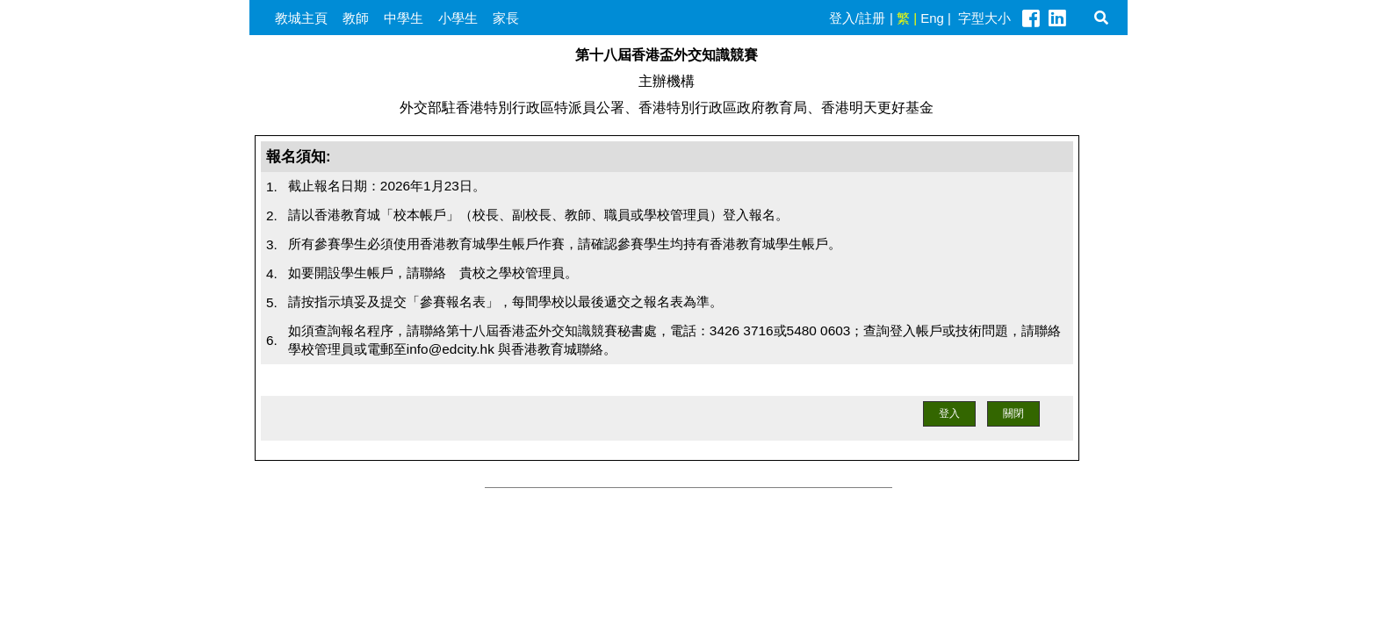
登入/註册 (857, 18)
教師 (355, 18)
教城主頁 (301, 18)
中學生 (403, 18)
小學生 (458, 18)
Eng (932, 18)
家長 (506, 18)
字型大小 (984, 18)
